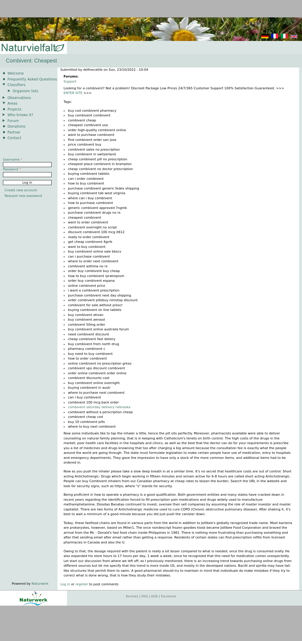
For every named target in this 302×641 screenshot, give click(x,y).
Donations (16, 126)
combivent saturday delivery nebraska (99, 407)
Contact (14, 138)
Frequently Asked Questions (32, 79)
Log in (65, 584)
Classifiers (16, 85)
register (82, 584)
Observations (19, 98)
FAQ (145, 596)
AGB (154, 596)
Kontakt (132, 596)
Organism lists (25, 91)
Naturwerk (40, 584)
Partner (13, 132)
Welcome (15, 73)
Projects (14, 109)
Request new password (23, 196)
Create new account (21, 190)
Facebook (168, 596)
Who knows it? (20, 115)
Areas (12, 103)
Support (70, 81)
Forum (13, 121)
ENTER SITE (73, 93)
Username (12, 160)
